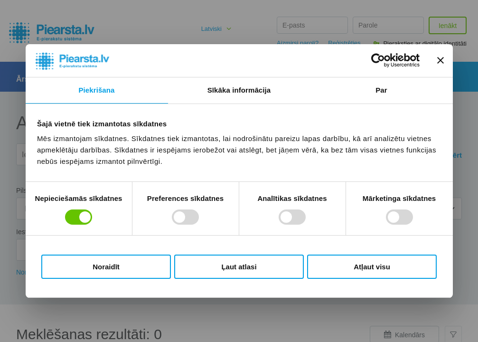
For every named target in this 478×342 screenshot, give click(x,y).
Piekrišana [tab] (96, 90)
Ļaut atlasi (238, 267)
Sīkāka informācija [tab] (239, 90)
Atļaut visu (372, 267)
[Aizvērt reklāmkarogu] (440, 60)
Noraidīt (106, 267)
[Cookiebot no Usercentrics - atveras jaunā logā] (378, 60)
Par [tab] (381, 90)
